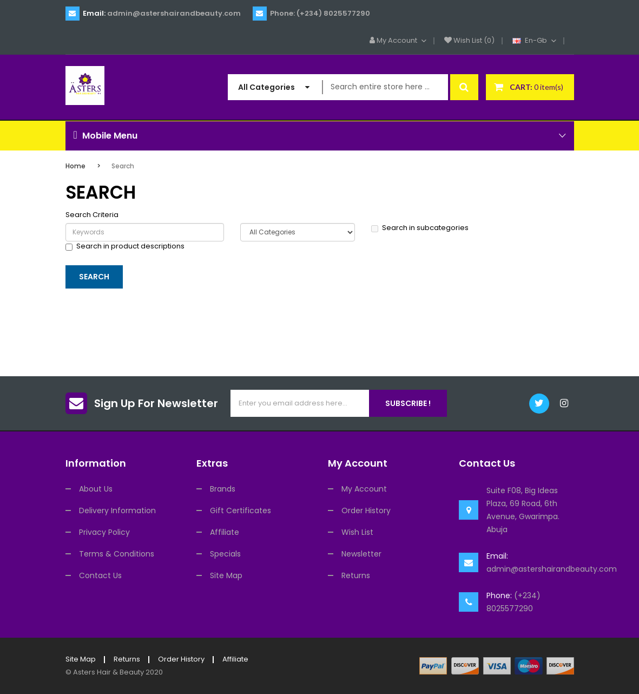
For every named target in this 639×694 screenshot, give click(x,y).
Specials (225, 553)
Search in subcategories (420, 228)
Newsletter (361, 553)
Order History (366, 510)
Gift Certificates (240, 510)
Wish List (357, 532)
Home (75, 166)
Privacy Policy (104, 532)
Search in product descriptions (125, 246)
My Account (364, 488)
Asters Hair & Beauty (108, 672)
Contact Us (100, 575)
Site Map (226, 575)
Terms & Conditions (116, 553)
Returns (355, 575)
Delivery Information (117, 510)
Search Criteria (91, 215)
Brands (222, 488)
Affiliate (224, 532)
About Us (96, 488)
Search (122, 166)
